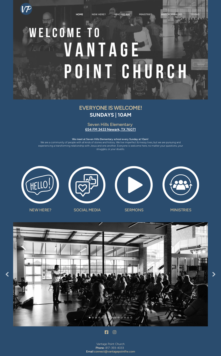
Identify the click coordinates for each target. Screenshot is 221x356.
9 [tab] (115, 317)
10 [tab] (118, 317)
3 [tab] (96, 317)
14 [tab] (131, 317)
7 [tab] (109, 317)
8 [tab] (112, 317)
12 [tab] (125, 317)
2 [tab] (93, 317)
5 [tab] (102, 317)
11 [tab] (122, 317)
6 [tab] (105, 317)
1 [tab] (89, 317)
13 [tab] (128, 317)
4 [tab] (99, 317)
